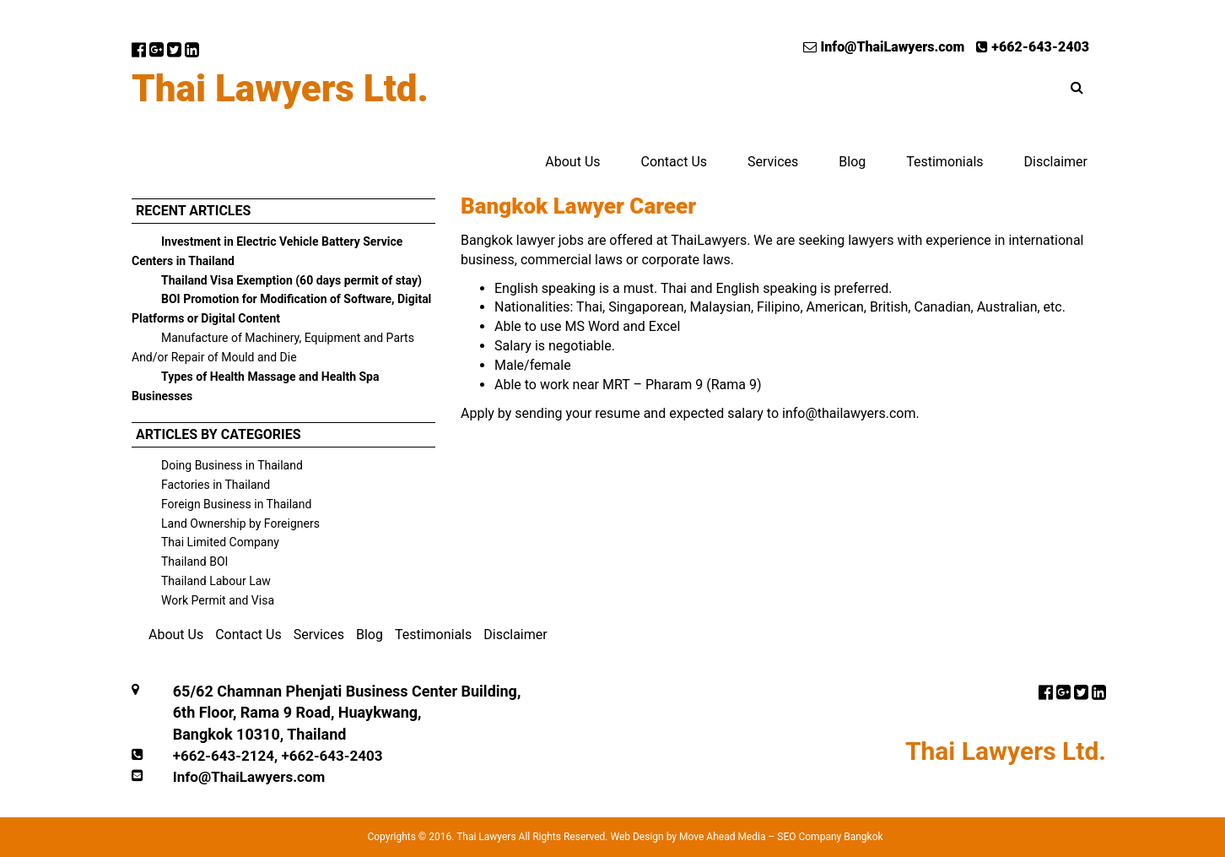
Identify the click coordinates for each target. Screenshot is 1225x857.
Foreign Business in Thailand (236, 504)
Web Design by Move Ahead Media (687, 837)
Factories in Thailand (215, 484)
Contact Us (673, 162)
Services (772, 162)
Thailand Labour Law (216, 581)
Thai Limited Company (220, 542)
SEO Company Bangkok (829, 837)
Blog (852, 162)
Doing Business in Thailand (232, 465)
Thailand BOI (194, 561)
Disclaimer (1055, 162)
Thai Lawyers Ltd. (280, 89)
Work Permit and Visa (217, 600)
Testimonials (944, 162)
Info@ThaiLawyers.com (883, 47)
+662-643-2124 (223, 755)
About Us (572, 162)
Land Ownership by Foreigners (240, 523)
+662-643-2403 (1032, 47)
